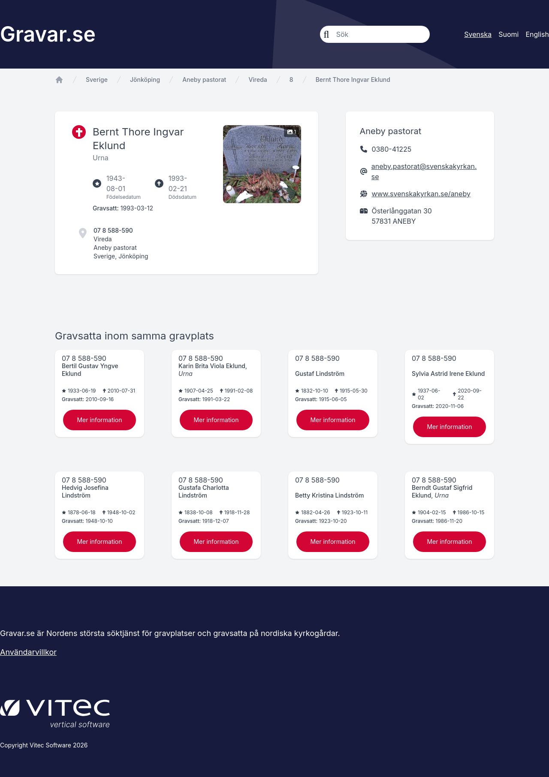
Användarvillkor (28, 652)
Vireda (257, 79)
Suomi (508, 34)
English (537, 34)
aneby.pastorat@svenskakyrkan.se (424, 171)
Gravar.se (48, 34)
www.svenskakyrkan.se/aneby (420, 193)
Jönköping (145, 79)
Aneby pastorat (204, 79)
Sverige (97, 79)
